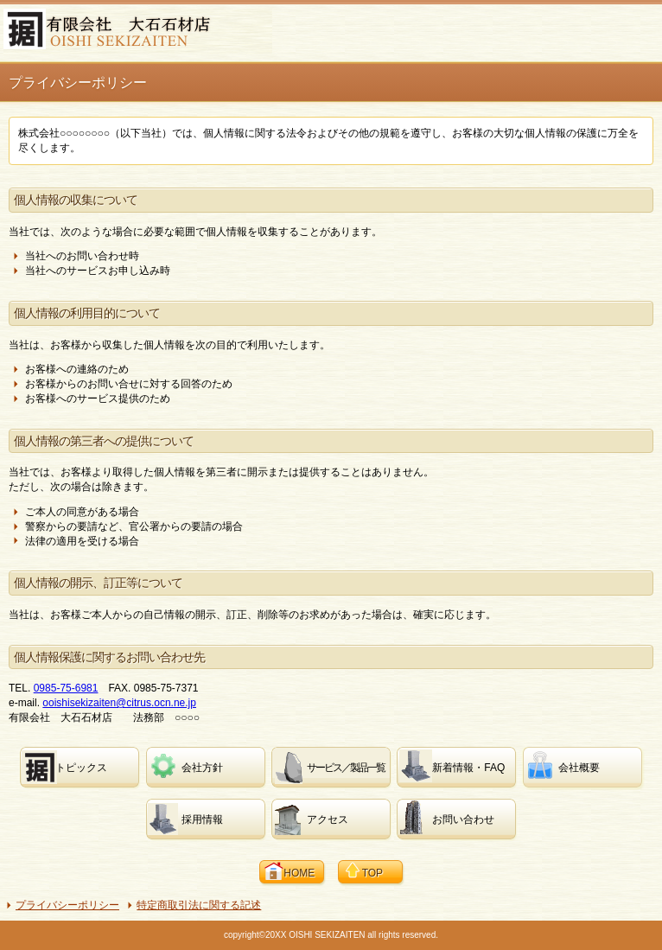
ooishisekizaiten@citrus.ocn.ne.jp (119, 703)
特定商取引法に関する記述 (199, 905)
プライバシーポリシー (67, 905)
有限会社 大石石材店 (137, 31)
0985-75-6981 (66, 688)
